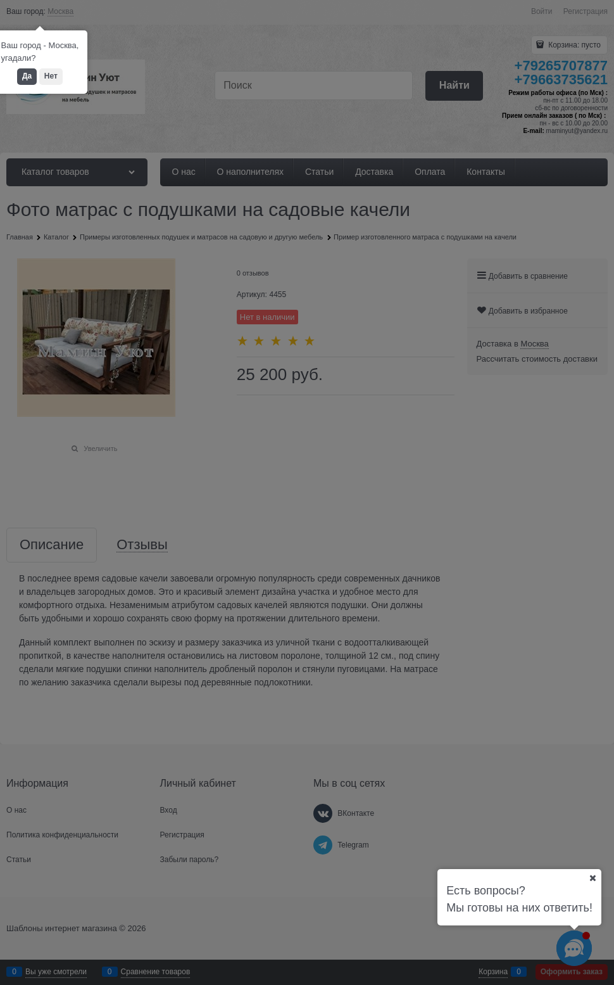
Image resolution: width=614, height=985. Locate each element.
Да (27, 76)
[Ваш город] (592, 878)
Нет (51, 76)
